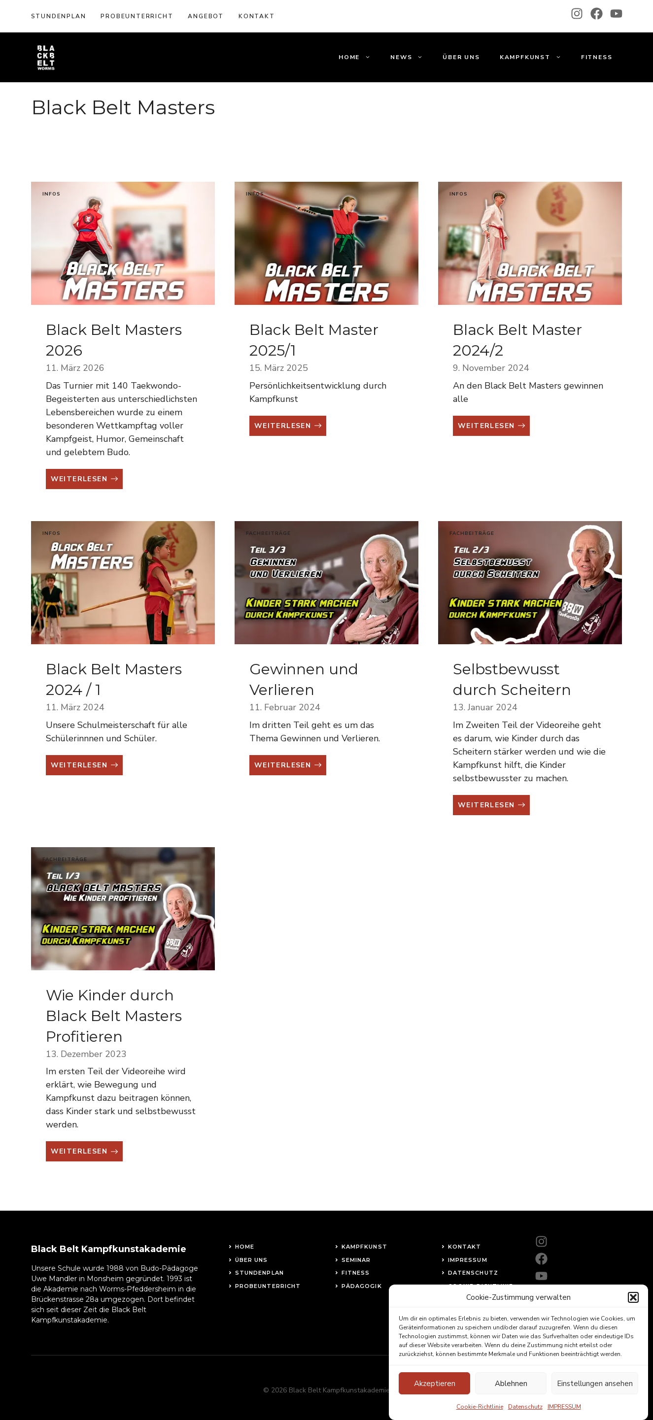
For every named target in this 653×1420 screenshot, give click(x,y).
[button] (633, 1307)
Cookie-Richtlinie (481, 1286)
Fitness (597, 57)
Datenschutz (473, 1272)
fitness (356, 1272)
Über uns (461, 57)
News (411, 57)
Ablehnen (511, 1393)
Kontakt (464, 1246)
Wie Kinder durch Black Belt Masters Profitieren (114, 1016)
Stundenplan (58, 16)
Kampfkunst (535, 57)
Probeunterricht (137, 16)
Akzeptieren (434, 1393)
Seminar (356, 1259)
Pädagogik (362, 1286)
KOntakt (257, 16)
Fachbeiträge (268, 533)
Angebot (206, 16)
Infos (51, 194)
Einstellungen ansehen (595, 1393)
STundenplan (259, 1272)
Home (359, 57)
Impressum (467, 1259)
